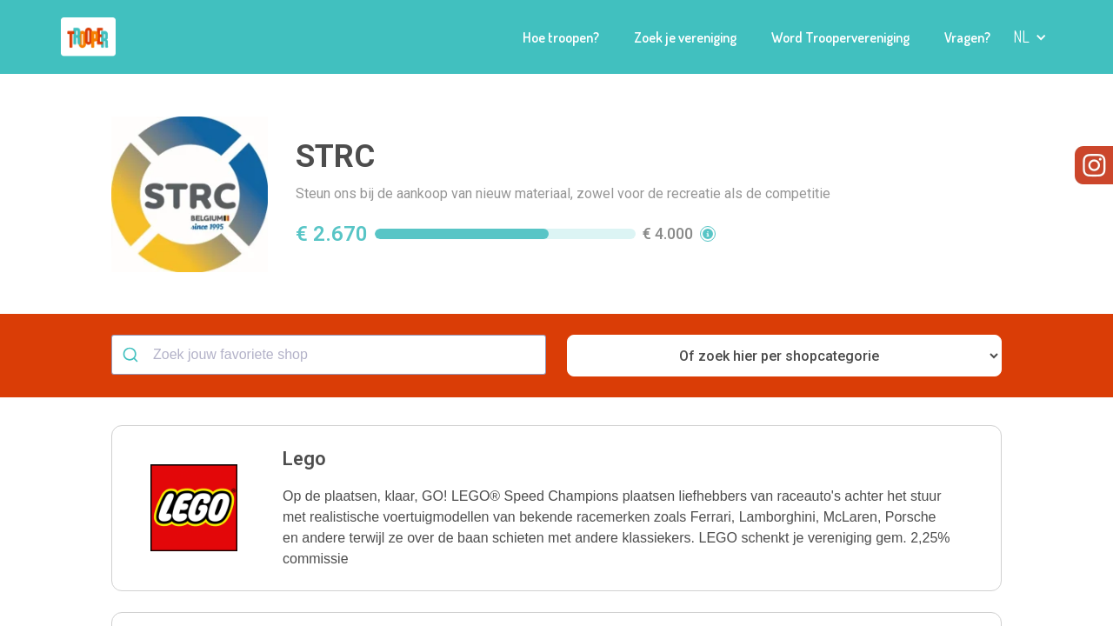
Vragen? (967, 37)
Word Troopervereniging (840, 37)
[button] (1030, 37)
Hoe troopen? (561, 37)
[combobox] (328, 355)
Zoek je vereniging (685, 37)
